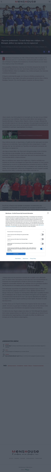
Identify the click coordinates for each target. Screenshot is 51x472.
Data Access (25, 258)
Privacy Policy (33, 258)
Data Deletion (18, 258)
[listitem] (25, 231)
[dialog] (25, 236)
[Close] (48, 213)
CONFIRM (15, 253)
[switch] (42, 234)
